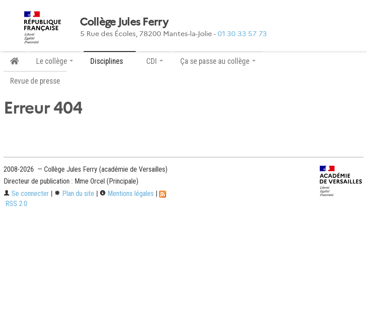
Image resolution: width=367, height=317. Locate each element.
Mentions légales (127, 193)
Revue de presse (35, 81)
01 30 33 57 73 (242, 33)
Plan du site (74, 193)
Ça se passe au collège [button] (218, 61)
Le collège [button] (54, 61)
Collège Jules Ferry (124, 22)
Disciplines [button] (109, 61)
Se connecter (26, 193)
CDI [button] (154, 61)
